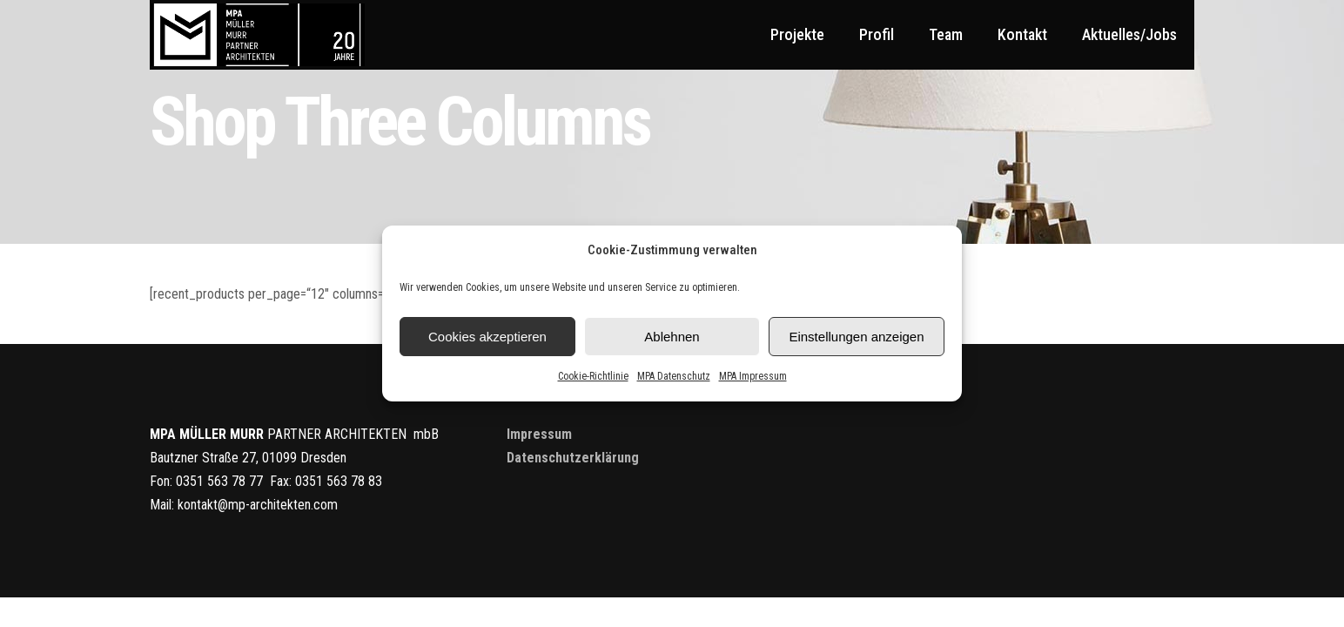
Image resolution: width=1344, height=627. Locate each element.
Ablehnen (671, 336)
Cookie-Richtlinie (593, 376)
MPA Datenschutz (673, 376)
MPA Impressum (753, 376)
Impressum (539, 434)
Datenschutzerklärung (573, 457)
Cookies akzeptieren (487, 336)
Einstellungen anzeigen (856, 336)
